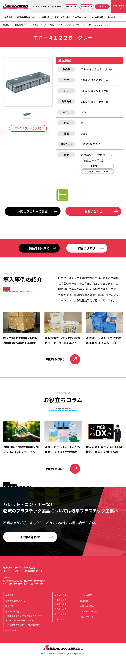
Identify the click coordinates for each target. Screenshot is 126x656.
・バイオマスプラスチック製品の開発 (22, 624)
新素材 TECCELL (82, 17)
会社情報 (99, 17)
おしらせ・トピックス (41, 6)
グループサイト (87, 617)
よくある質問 (57, 6)
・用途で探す (60, 599)
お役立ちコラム (115, 17)
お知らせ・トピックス (90, 611)
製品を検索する (86, 6)
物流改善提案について (27, 17)
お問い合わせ (119, 5)
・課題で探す (60, 608)
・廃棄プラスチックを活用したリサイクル (24, 616)
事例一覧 (46, 17)
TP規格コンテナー (56, 24)
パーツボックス (35, 24)
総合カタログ (71, 6)
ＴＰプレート (97, 166)
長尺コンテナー (74, 24)
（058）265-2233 (14, 584)
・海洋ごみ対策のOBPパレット (19, 620)
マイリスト (102, 6)
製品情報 (8, 17)
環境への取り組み (62, 17)
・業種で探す (60, 604)
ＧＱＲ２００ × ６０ (97, 171)
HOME (6, 24)
